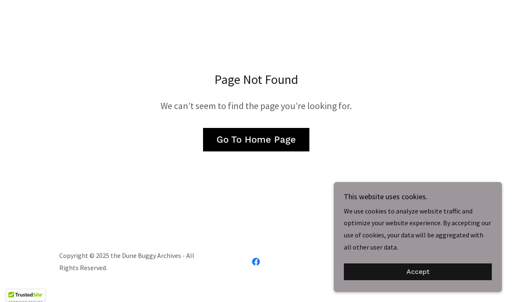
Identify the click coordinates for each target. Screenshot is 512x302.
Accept (418, 272)
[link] (256, 261)
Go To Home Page (256, 139)
